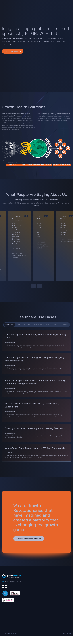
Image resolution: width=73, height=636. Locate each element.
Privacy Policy (67, 633)
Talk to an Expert (11, 51)
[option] (19, 246)
